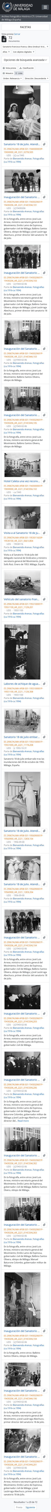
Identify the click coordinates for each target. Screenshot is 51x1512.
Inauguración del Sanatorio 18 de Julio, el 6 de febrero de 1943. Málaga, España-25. (22, 1390)
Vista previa (9, 68)
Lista (18, 73)
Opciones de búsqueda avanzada (24, 60)
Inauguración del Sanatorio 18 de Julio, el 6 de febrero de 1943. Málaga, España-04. (22, 937)
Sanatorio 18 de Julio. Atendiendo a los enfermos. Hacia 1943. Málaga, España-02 (22, 144)
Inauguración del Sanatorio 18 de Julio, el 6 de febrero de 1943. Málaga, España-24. (22, 415)
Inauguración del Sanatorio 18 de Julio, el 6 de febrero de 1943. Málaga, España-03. (22, 272)
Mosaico (8, 73)
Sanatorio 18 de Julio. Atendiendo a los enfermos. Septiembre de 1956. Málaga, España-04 (22, 830)
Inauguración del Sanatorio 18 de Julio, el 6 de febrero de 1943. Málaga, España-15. (22, 1224)
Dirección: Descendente (36, 78)
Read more (23, 1120)
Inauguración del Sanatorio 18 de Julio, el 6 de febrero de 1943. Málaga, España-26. (22, 1456)
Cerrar (17, 34)
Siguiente (30, 1507)
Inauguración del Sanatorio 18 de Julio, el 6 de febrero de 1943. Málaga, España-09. (22, 1013)
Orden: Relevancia (11, 78)
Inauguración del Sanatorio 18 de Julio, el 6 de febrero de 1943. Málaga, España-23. (22, 1331)
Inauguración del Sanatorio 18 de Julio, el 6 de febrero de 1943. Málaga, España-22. (22, 348)
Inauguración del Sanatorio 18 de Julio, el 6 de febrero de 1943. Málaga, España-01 (22, 197)
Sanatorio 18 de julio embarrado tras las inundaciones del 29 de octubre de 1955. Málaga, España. (22, 737)
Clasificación (27, 68)
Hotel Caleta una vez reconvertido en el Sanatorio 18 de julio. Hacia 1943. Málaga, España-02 (22, 481)
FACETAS (25, 27)
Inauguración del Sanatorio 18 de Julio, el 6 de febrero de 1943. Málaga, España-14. (22, 1155)
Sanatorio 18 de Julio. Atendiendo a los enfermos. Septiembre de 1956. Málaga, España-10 (22, 884)
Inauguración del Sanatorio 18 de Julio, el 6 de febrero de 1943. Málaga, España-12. (22, 1079)
